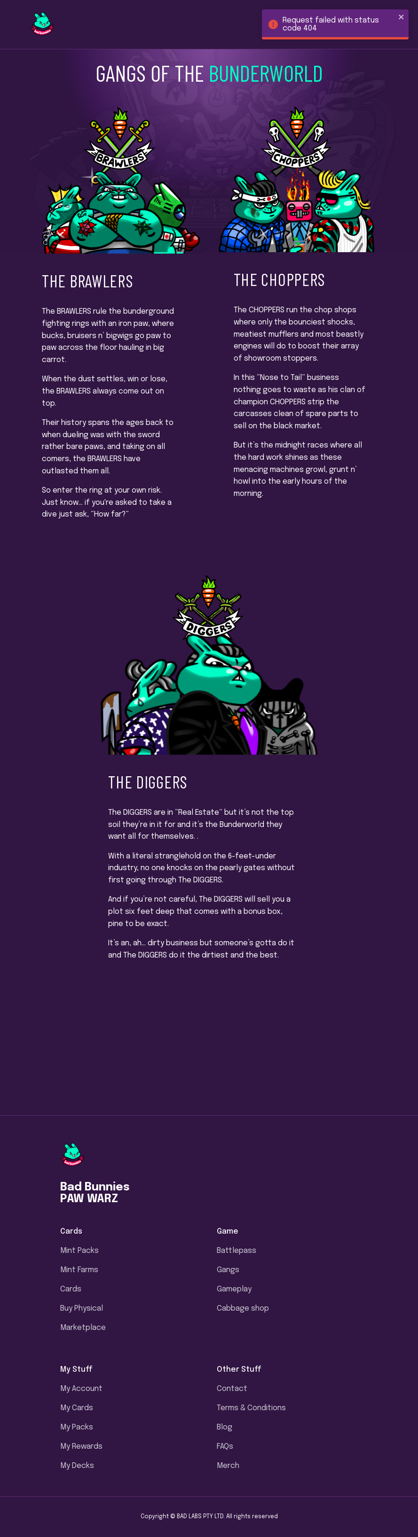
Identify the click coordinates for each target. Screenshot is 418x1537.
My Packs (76, 1427)
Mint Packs (79, 1251)
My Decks (77, 1466)
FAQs (225, 1447)
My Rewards (81, 1447)
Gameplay (234, 1289)
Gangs (228, 1270)
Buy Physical (81, 1309)
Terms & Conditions (251, 1408)
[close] (401, 17)
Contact (232, 1389)
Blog (224, 1427)
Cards (70, 1289)
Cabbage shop (243, 1309)
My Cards (76, 1408)
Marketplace (83, 1328)
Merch (228, 1466)
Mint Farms (79, 1270)
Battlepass (236, 1251)
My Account (81, 1389)
